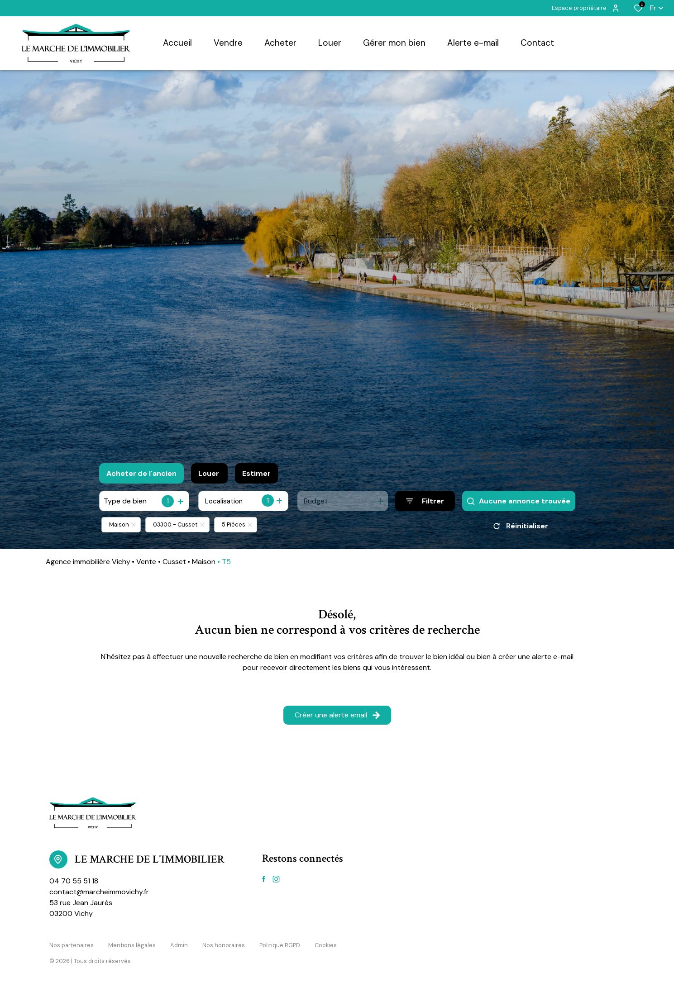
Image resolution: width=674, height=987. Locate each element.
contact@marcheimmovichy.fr (99, 892)
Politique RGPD (279, 945)
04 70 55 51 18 (73, 881)
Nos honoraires (223, 945)
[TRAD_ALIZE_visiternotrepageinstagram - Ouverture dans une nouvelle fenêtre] (276, 879)
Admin (179, 945)
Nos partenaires (71, 945)
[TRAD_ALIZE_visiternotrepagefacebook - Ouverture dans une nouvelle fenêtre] (263, 879)
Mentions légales (132, 945)
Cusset (174, 561)
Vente (146, 561)
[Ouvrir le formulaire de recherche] (425, 501)
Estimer (256, 473)
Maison (203, 561)
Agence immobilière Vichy (88, 561)
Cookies (326, 945)
